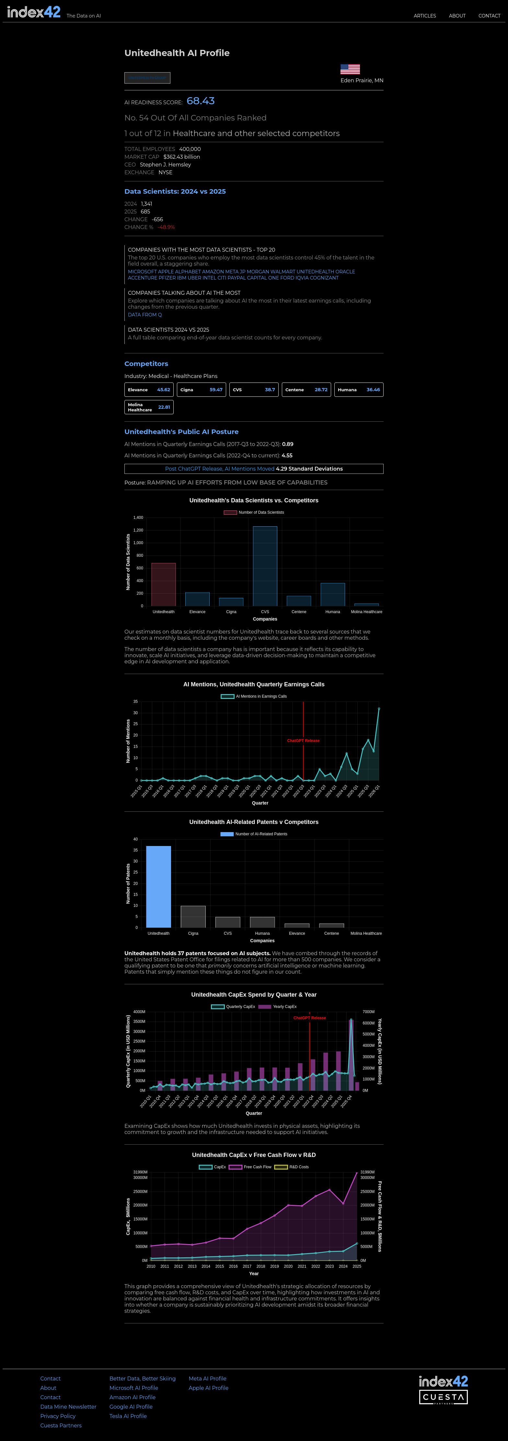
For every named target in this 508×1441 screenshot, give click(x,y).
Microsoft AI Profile (134, 1388)
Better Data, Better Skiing (143, 1379)
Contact (490, 16)
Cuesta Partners (61, 1426)
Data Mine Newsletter (68, 1407)
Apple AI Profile (209, 1388)
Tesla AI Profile (128, 1416)
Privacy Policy (57, 1416)
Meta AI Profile (207, 1379)
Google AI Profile (131, 1407)
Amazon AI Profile (133, 1397)
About (457, 16)
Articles (425, 16)
